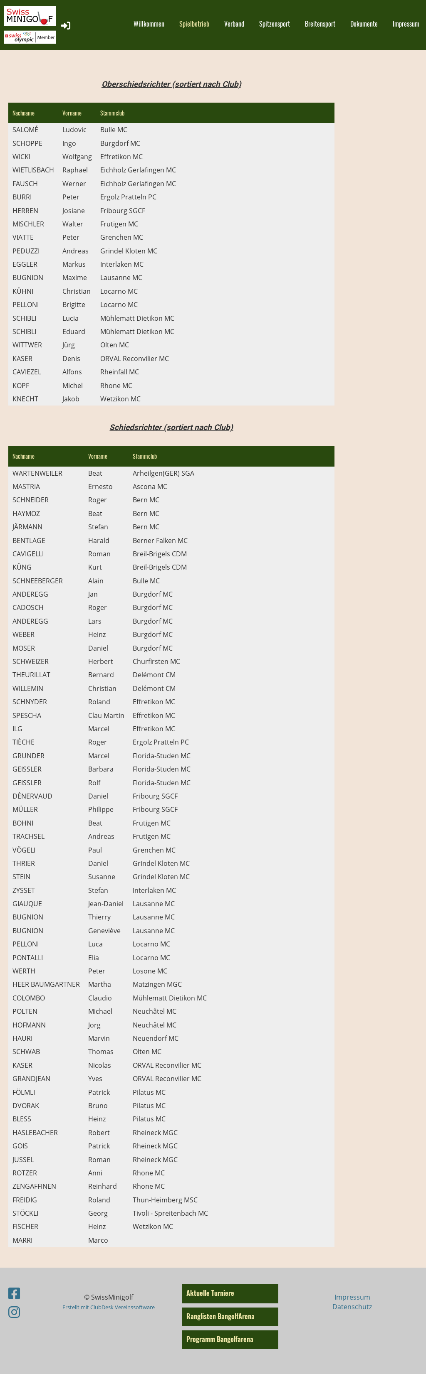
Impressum (406, 24)
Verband (234, 24)
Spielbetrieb (194, 24)
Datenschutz (352, 1306)
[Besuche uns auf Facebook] (14, 1293)
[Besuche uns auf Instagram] (14, 1312)
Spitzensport (274, 24)
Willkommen (149, 24)
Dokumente (364, 24)
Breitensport (320, 24)
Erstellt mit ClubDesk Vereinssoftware (108, 1307)
